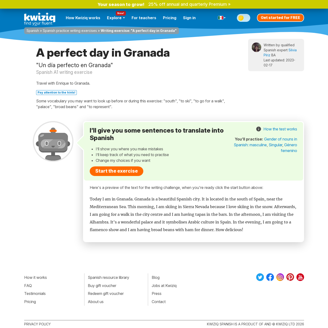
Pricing (169, 17)
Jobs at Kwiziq (164, 285)
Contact (159, 301)
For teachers (144, 17)
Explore (116, 17)
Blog (156, 277)
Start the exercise (116, 171)
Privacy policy (37, 324)
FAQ (28, 285)
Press (156, 293)
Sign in (189, 17)
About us (96, 301)
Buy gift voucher (102, 285)
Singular (275, 144)
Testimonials (35, 293)
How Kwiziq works (83, 17)
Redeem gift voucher (106, 293)
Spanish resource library (108, 277)
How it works (35, 277)
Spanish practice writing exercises (70, 31)
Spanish (33, 31)
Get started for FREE (280, 17)
